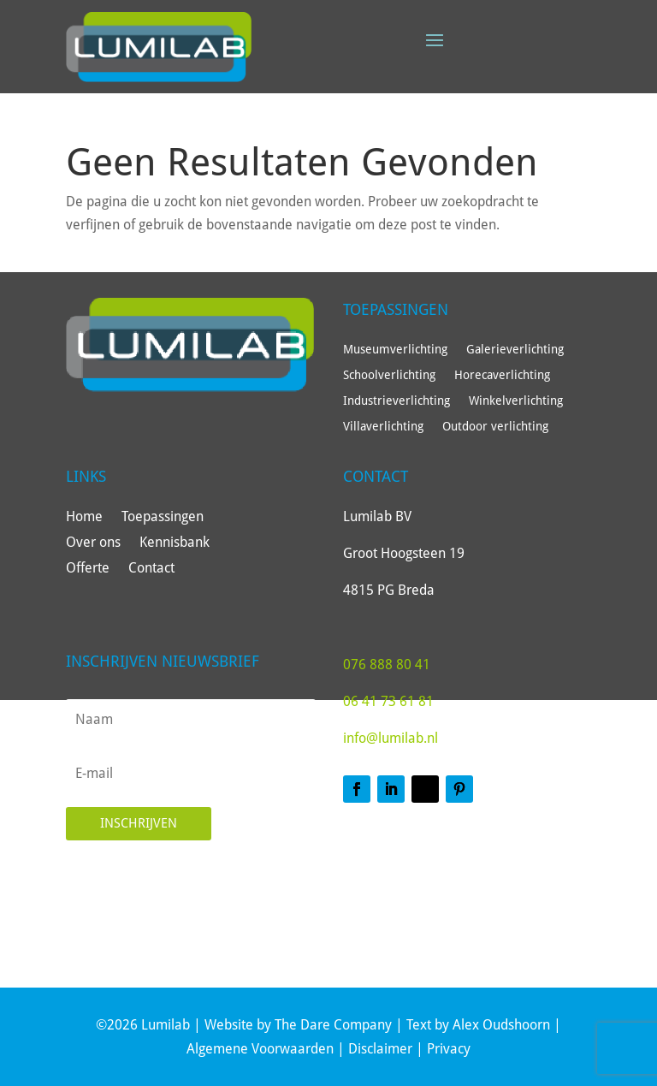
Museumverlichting (395, 349)
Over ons (93, 543)
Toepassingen (162, 518)
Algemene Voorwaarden (260, 1049)
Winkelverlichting (516, 401)
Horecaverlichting (502, 375)
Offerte (88, 569)
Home (84, 518)
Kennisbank (174, 543)
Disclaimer (380, 1049)
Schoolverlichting (389, 375)
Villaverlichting (383, 426)
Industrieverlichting (396, 401)
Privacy (449, 1049)
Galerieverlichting (515, 349)
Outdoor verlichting (495, 426)
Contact (151, 569)
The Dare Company (333, 1025)
